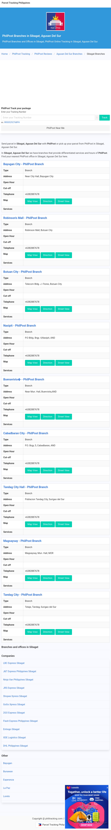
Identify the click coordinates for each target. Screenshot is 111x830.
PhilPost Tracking (21, 54)
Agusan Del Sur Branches (69, 54)
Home (4, 54)
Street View (64, 201)
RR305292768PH (12, 122)
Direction (47, 201)
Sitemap (68, 818)
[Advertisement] (55, 83)
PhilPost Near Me (55, 128)
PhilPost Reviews (43, 54)
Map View (32, 201)
